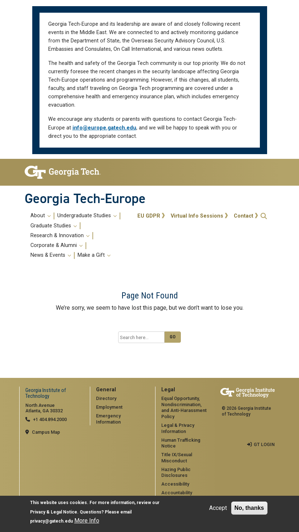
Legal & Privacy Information (177, 428)
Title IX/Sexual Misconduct (176, 457)
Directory (106, 398)
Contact (243, 216)
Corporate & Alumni (56, 245)
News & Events (50, 255)
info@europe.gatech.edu (104, 128)
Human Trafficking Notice (180, 443)
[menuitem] (80, 235)
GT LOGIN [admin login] (264, 444)
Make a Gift (94, 255)
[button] (264, 216)
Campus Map (46, 432)
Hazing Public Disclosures (176, 472)
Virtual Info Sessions (197, 216)
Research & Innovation (60, 235)
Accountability (176, 492)
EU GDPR (148, 216)
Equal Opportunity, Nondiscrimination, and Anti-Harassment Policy (184, 407)
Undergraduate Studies (87, 215)
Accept (218, 508)
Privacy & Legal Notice (53, 512)
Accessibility (175, 484)
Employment (109, 407)
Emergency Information (108, 419)
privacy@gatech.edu (51, 521)
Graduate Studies (53, 225)
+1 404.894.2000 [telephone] (50, 419)
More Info (86, 520)
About (40, 215)
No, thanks (249, 508)
